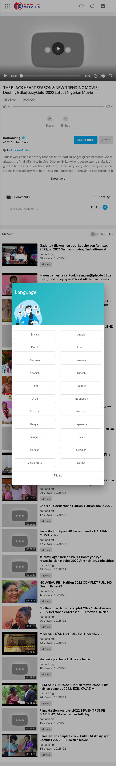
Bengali (34, 424)
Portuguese (35, 437)
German (35, 360)
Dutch (35, 347)
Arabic (81, 334)
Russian (81, 360)
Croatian (34, 411)
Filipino (57, 475)
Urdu (35, 398)
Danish (81, 462)
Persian (34, 449)
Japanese (81, 424)
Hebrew (81, 411)
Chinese (81, 385)
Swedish (81, 449)
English (35, 334)
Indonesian (81, 398)
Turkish (81, 373)
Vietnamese (35, 462)
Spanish (35, 373)
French (81, 347)
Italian (81, 437)
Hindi (35, 385)
